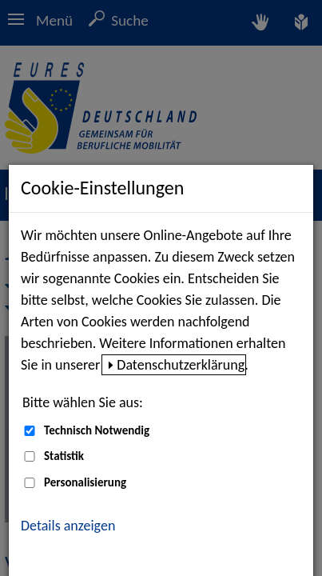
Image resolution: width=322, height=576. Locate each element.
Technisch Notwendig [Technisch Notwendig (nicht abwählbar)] (96, 430)
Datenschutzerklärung (180, 365)
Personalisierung (85, 482)
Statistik (64, 456)
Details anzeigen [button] (68, 525)
